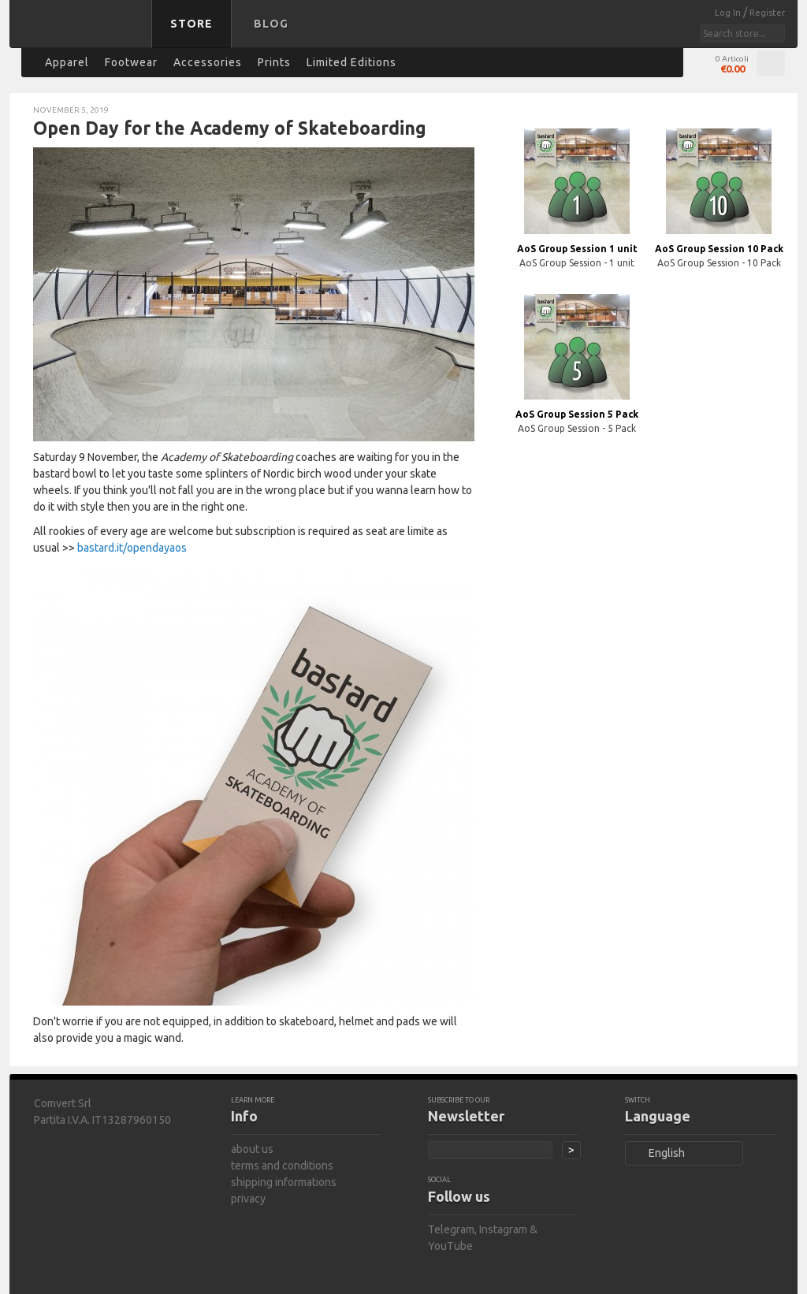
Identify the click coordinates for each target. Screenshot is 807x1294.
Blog (271, 23)
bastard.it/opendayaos (132, 547)
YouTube (450, 1246)
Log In (729, 12)
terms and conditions (282, 1165)
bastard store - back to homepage (83, 33)
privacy (248, 1198)
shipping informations (284, 1182)
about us (252, 1149)
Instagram (503, 1229)
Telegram (451, 1229)
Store (191, 23)
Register (767, 12)
